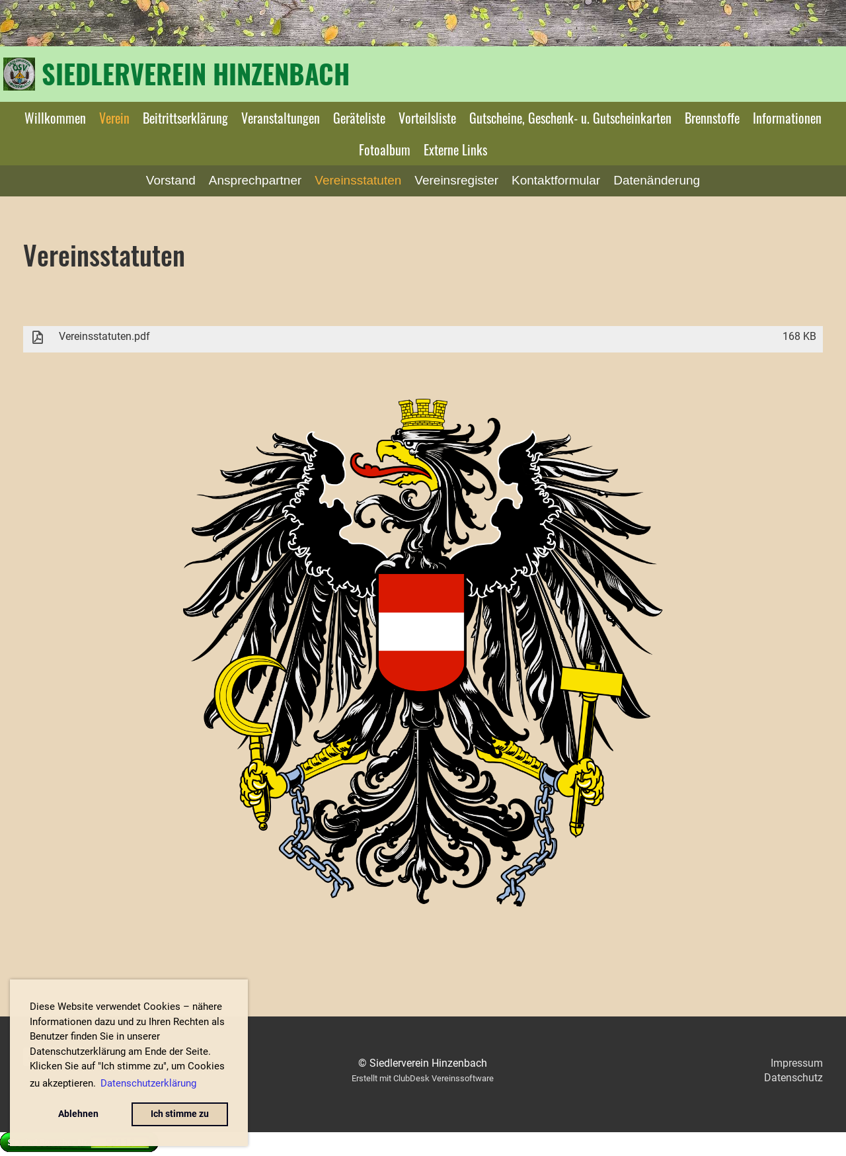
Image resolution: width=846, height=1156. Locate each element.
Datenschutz (793, 1077)
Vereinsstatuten (358, 180)
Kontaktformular (556, 180)
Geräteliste (359, 118)
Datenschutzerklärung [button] (148, 1083)
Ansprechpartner (255, 180)
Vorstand (171, 180)
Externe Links (455, 149)
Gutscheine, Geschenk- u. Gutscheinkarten (570, 118)
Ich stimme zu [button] (180, 1114)
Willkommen (55, 118)
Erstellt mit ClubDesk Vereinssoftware (423, 1078)
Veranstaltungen (280, 118)
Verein (114, 118)
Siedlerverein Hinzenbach (196, 73)
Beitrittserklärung (185, 118)
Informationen (787, 118)
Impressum (797, 1063)
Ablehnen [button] (78, 1114)
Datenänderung (656, 180)
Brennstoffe (712, 118)
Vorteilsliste (427, 118)
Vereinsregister (456, 180)
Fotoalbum (384, 149)
